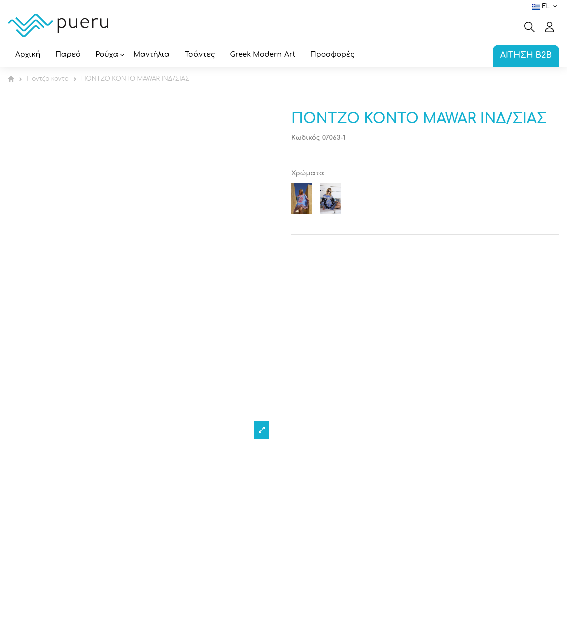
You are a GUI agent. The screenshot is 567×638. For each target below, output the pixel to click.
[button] (107, 55)
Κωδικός (305, 137)
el (545, 6)
